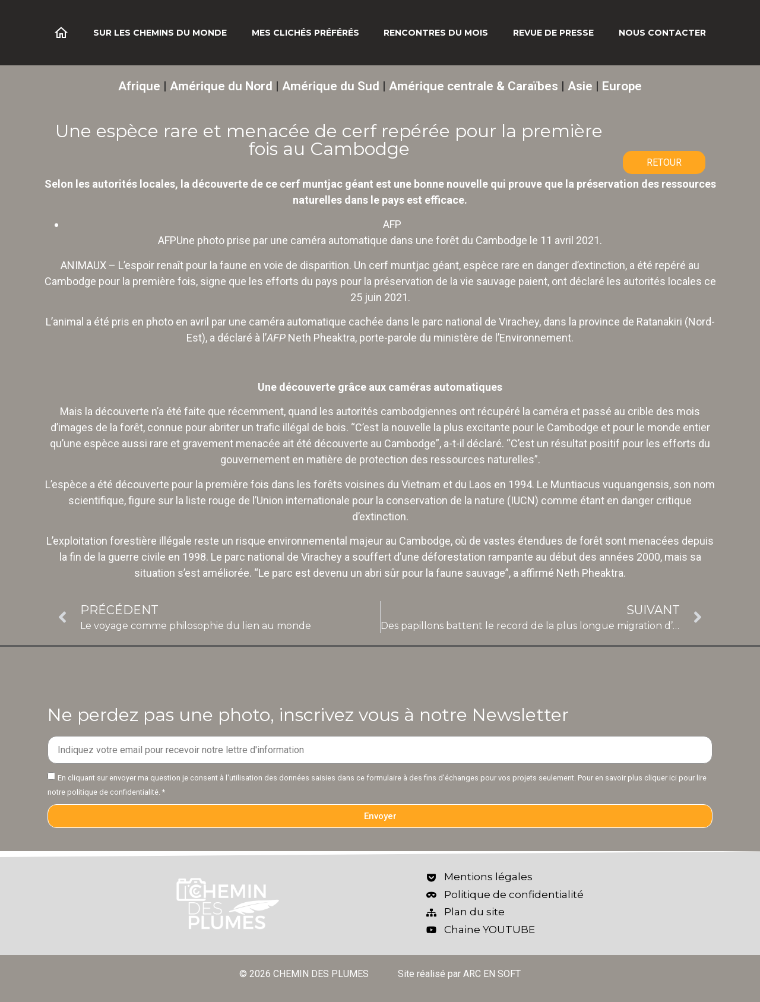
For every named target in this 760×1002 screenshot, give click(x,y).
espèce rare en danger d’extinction (544, 265)
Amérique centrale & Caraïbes (473, 86)
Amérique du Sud (330, 86)
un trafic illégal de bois (294, 427)
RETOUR (664, 162)
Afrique (139, 86)
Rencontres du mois (436, 32)
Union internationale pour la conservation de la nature (380, 500)
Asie (580, 86)
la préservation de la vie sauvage (440, 281)
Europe (622, 86)
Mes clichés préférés (305, 32)
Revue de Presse (553, 32)
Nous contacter (662, 32)
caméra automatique (297, 321)
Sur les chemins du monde (160, 32)
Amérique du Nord (221, 86)
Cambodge (70, 281)
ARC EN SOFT (492, 973)
